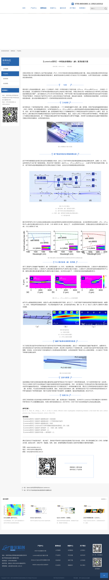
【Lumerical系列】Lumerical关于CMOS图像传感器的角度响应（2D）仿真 (46, 425)
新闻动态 (43, 8)
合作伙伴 (82, 555)
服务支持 (63, 8)
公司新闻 (5, 68)
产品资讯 (19, 51)
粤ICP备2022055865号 (59, 578)
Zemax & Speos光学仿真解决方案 (40, 560)
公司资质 (82, 560)
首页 (23, 8)
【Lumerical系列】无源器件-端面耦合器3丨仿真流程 (39, 419)
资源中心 (53, 8)
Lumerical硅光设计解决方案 (40, 555)
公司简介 (82, 550)
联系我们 (82, 8)
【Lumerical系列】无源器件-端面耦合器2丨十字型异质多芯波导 (43, 421)
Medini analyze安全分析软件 (40, 564)
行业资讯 (5, 83)
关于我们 (73, 8)
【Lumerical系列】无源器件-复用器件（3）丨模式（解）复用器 (43, 428)
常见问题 (70, 555)
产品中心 (34, 8)
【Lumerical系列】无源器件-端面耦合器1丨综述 (38, 423)
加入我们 (82, 565)
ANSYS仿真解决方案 (40, 550)
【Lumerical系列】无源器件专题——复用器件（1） (39, 432)
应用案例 (70, 550)
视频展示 (70, 565)
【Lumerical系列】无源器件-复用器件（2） (36, 430)
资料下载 (70, 560)
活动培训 (5, 78)
